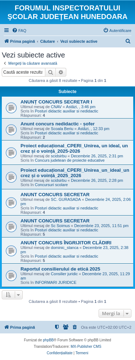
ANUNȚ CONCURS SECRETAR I (56, 102)
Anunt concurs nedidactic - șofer (58, 123)
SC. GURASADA (66, 199)
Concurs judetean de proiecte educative (70, 160)
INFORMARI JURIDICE (56, 282)
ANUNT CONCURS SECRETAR (55, 194)
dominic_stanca (64, 247)
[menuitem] (19, 30)
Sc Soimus (60, 225)
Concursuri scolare (51, 185)
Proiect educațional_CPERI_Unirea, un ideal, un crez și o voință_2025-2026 (74, 148)
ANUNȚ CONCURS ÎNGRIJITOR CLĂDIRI (66, 242)
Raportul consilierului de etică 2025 (60, 269)
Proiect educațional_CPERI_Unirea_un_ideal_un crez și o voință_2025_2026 (75, 172)
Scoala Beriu (62, 128)
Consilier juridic (64, 274)
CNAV (56, 107)
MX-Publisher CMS (86, 347)
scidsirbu (58, 156)
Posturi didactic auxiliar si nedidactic (66, 111)
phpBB (48, 340)
